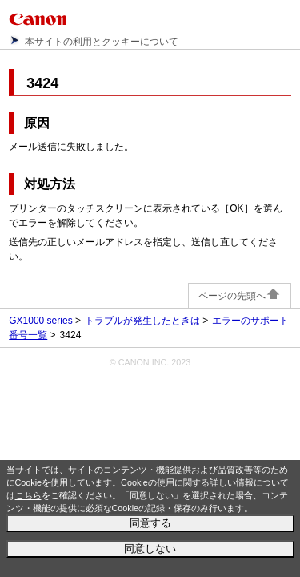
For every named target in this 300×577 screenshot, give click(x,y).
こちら (28, 495)
